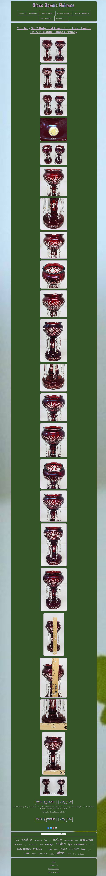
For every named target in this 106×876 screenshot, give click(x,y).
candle (74, 848)
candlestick (86, 839)
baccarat (91, 845)
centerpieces (38, 840)
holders (61, 844)
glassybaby (24, 849)
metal (89, 849)
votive (63, 848)
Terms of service (53, 872)
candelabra (33, 844)
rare (45, 849)
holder (57, 839)
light (70, 844)
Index (54, 862)
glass (60, 853)
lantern (18, 844)
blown (69, 854)
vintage (49, 844)
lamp (34, 854)
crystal (37, 848)
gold (50, 840)
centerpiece (68, 840)
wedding (26, 839)
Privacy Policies (53, 869)
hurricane (42, 853)
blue (74, 854)
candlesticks (80, 844)
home (83, 849)
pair (26, 853)
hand (50, 849)
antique (81, 854)
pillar (52, 854)
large (25, 845)
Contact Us (54, 865)
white (76, 840)
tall (45, 840)
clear (17, 840)
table (41, 845)
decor (55, 849)
